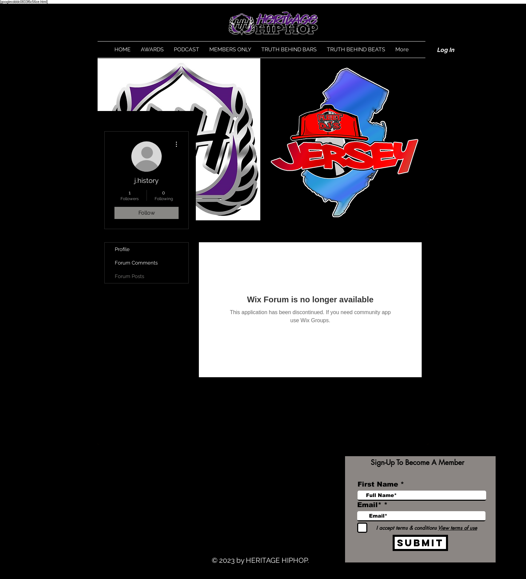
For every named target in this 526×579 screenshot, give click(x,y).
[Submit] (420, 543)
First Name (378, 484)
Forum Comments (136, 263)
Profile (122, 249)
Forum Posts (129, 276)
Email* (369, 504)
